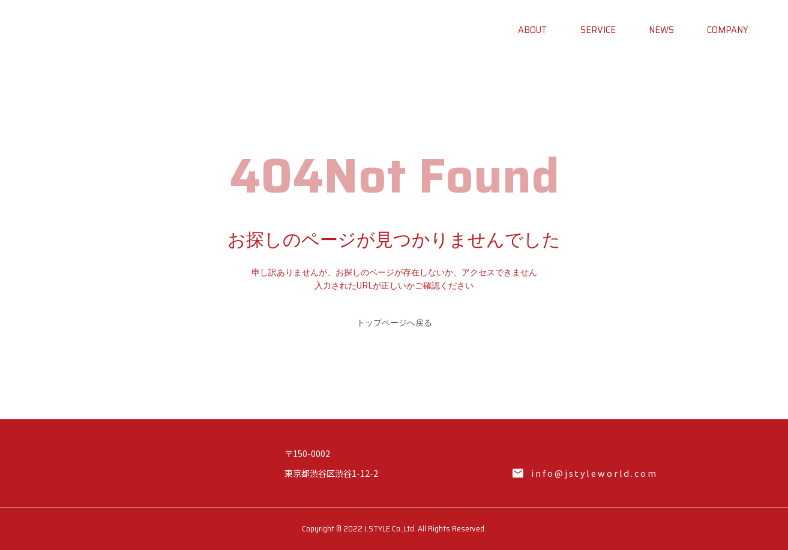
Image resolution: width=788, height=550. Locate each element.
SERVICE (598, 30)
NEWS (661, 30)
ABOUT (532, 30)
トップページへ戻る (394, 322)
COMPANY (727, 30)
